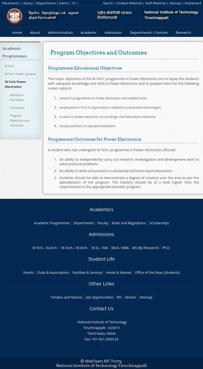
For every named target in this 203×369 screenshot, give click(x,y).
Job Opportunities (99, 297)
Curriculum (17, 107)
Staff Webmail (155, 3)
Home (17, 32)
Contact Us (101, 308)
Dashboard (193, 3)
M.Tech (66, 247)
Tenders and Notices (66, 297)
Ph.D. (166, 247)
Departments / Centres (149, 32)
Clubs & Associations (53, 272)
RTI (119, 297)
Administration (60, 32)
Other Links (101, 283)
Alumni (130, 297)
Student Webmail (129, 3)
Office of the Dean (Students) (157, 272)
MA (105, 247)
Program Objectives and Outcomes (20, 120)
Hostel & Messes (118, 272)
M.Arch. (82, 247)
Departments (46, 3)
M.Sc (95, 247)
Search (108, 3)
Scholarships (159, 223)
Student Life (101, 259)
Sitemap (175, 3)
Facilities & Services (87, 272)
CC (74, 3)
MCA (114, 247)
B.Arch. (52, 247)
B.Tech (9, 66)
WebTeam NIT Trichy (103, 361)
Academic (89, 32)
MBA (125, 247)
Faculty (102, 223)
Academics (101, 209)
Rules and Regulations (129, 223)
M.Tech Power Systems (20, 74)
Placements (10, 3)
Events (64, 3)
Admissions (101, 234)
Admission (113, 32)
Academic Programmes (52, 223)
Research (183, 32)
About (35, 32)
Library (28, 3)
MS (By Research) (145, 247)
